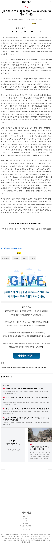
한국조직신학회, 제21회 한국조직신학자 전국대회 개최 (24, 388)
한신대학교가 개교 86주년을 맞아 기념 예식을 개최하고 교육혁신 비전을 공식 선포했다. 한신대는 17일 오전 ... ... (26, 412)
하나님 (33, 258)
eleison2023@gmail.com (14, 248)
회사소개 (25, 516)
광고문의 (25, 518)
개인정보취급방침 (25, 526)
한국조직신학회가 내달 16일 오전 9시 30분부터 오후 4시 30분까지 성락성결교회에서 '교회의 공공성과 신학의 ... (25, 392)
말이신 (25, 258)
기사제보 (25, 523)
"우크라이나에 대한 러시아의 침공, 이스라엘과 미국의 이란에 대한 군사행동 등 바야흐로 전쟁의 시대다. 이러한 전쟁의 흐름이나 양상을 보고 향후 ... (40, 456)
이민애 (17, 28)
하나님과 (15, 258)
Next (50, 468)
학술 (31, 444)
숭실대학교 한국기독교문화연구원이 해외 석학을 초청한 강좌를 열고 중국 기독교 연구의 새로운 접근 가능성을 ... (26, 403)
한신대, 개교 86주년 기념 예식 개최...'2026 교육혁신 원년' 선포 (27, 409)
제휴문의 (25, 521)
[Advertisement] (26, 488)
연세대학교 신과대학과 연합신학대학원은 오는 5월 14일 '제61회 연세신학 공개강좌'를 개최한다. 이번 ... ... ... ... (26, 423)
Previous (3, 468)
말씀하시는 (5, 258)
